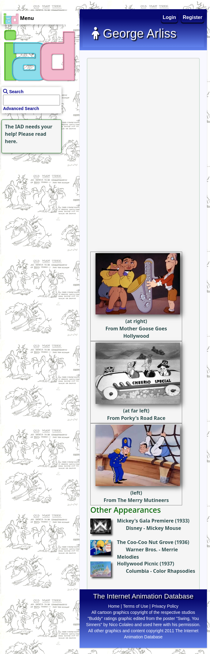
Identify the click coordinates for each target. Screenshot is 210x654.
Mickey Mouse (163, 528)
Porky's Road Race (143, 418)
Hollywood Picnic (137, 563)
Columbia (137, 571)
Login (169, 17)
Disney (134, 528)
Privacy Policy (165, 606)
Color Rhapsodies (174, 571)
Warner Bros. (141, 549)
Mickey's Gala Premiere (145, 520)
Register (192, 17)
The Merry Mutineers (143, 500)
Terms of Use (135, 606)
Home (113, 606)
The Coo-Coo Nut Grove (145, 542)
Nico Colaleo (121, 624)
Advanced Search (21, 108)
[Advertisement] (38, 193)
